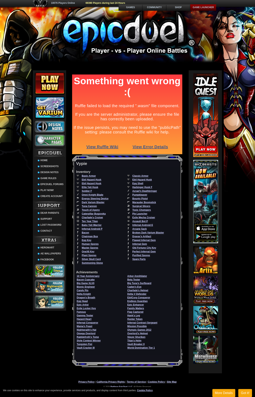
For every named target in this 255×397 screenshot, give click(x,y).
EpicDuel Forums (52, 184)
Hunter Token (134, 319)
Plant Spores (89, 255)
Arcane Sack (139, 228)
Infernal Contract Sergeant (142, 322)
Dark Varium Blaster (93, 202)
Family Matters (135, 308)
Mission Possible (137, 326)
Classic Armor (140, 175)
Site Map (172, 381)
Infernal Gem (139, 244)
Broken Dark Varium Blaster (148, 232)
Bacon (85, 232)
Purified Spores (141, 255)
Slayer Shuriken (136, 337)
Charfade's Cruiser (92, 217)
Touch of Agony (91, 210)
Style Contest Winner (89, 340)
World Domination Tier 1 (141, 347)
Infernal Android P (92, 228)
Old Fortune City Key (144, 247)
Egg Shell (137, 183)
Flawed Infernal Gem (144, 240)
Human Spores (90, 244)
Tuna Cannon (89, 206)
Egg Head (82, 301)
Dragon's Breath (86, 297)
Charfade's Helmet (137, 290)
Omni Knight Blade (92, 194)
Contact (46, 230)
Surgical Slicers (141, 206)
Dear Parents (49, 213)
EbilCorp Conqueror (138, 297)
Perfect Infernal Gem (144, 251)
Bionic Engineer (86, 286)
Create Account (51, 196)
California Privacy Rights (111, 381)
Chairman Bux (90, 236)
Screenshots (49, 166)
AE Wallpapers (50, 253)
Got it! (245, 393)
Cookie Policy (145, 390)
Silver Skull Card (91, 259)
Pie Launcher (139, 213)
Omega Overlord (86, 333)
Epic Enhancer (135, 304)
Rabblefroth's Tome (88, 337)
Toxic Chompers (141, 210)
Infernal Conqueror (87, 322)
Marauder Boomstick (144, 202)
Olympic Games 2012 (139, 329)
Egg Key (86, 240)
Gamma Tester (85, 315)
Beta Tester (133, 279)
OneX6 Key (88, 251)
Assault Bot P (140, 221)
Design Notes (49, 172)
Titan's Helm (134, 340)
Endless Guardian (137, 301)
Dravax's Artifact (141, 236)
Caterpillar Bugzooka (94, 213)
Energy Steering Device (95, 198)
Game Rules (48, 178)
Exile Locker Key (86, 308)
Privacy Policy (86, 381)
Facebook (47, 259)
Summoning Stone (92, 263)
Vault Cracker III (86, 347)
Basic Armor (89, 175)
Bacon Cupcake (86, 279)
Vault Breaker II (136, 344)
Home (44, 160)
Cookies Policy (156, 381)
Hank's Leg (133, 315)
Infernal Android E (142, 225)
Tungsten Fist (84, 344)
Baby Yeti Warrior (91, 225)
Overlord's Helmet (137, 333)
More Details (224, 393)
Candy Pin (82, 290)
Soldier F (87, 191)
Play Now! (47, 190)
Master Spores (90, 247)
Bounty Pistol (140, 198)
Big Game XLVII (85, 283)
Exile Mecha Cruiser (143, 217)
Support (46, 219)
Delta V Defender (136, 294)
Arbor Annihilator (137, 276)
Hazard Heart (84, 319)
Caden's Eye (134, 286)
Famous (81, 312)
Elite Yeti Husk (90, 187)
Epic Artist (83, 304)
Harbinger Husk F (142, 187)
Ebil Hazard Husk (91, 179)
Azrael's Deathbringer (144, 191)
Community (154, 7)
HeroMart (47, 247)
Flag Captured (135, 312)
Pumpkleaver (139, 194)
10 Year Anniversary (88, 276)
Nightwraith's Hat (86, 329)
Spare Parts (139, 259)
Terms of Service (136, 381)
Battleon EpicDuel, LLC (122, 387)
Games (130, 7)
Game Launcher (203, 7)
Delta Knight (84, 294)
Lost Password (50, 224)
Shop (178, 7)
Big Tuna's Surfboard (139, 283)
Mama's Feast (84, 326)
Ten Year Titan (90, 221)
